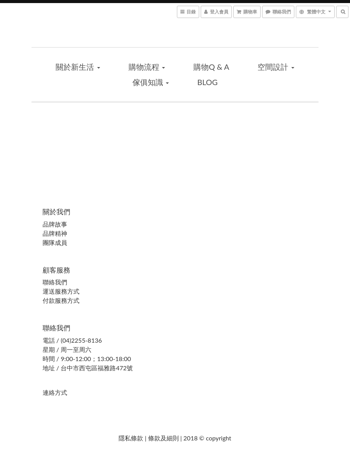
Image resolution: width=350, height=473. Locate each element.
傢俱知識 (150, 82)
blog (207, 82)
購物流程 (147, 66)
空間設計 (276, 66)
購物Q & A (211, 66)
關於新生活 (78, 66)
